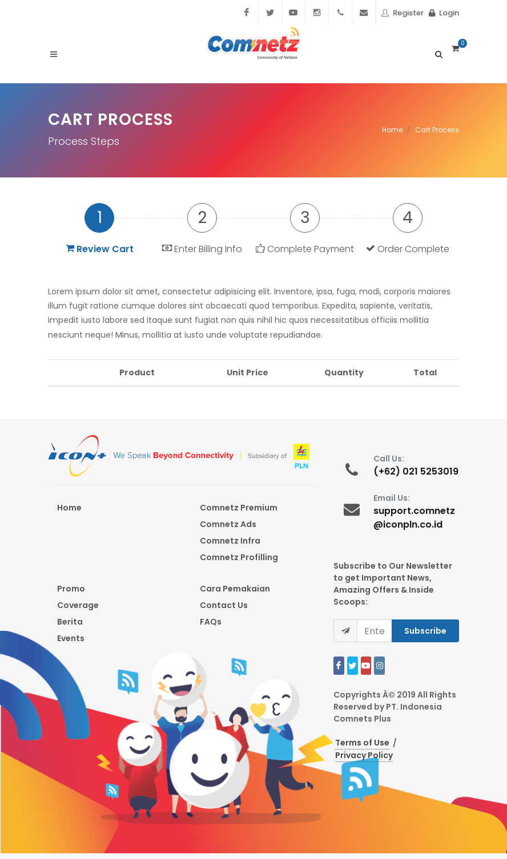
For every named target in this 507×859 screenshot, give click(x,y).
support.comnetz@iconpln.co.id (414, 517)
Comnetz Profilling (239, 557)
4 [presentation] (408, 217)
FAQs (211, 621)
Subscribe (425, 631)
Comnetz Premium (238, 507)
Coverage (78, 605)
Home (392, 130)
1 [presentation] (99, 217)
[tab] (99, 228)
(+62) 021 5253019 (415, 471)
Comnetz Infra (230, 540)
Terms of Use (362, 742)
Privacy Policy (364, 755)
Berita (70, 621)
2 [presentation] (202, 217)
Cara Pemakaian (235, 588)
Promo (71, 588)
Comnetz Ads (228, 524)
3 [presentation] (305, 217)
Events (70, 638)
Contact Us (224, 605)
